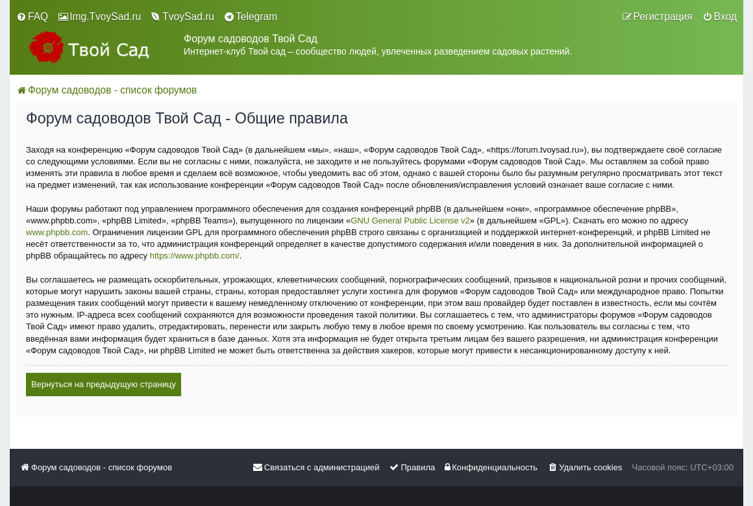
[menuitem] (32, 17)
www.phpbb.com (57, 232)
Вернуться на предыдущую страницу (103, 384)
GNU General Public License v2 (410, 220)
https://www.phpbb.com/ (195, 255)
